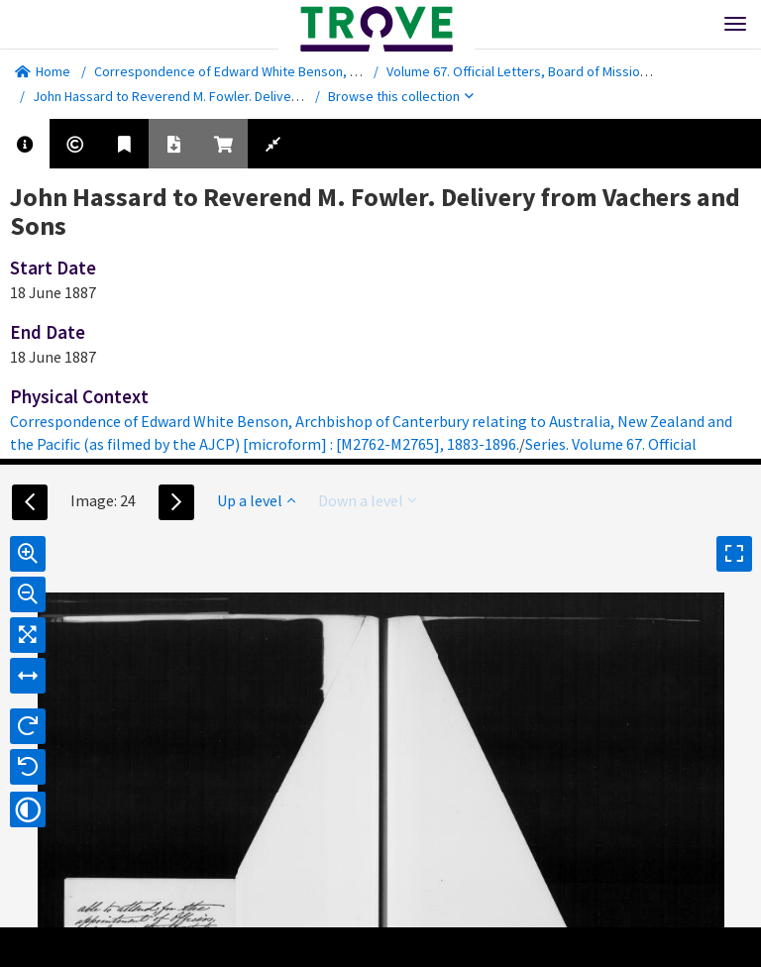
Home (42, 71)
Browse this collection (401, 96)
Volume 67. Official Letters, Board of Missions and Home (551, 71)
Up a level (256, 500)
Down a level (367, 500)
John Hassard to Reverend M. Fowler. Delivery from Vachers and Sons (238, 96)
